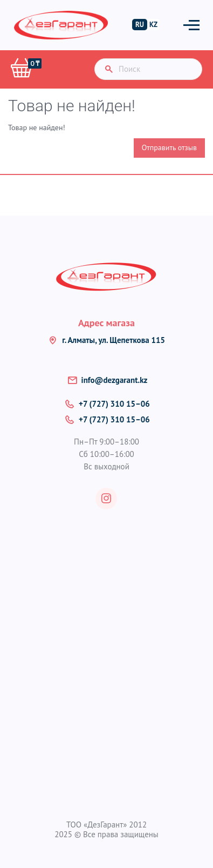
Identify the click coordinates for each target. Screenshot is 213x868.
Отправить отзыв (169, 147)
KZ (153, 24)
